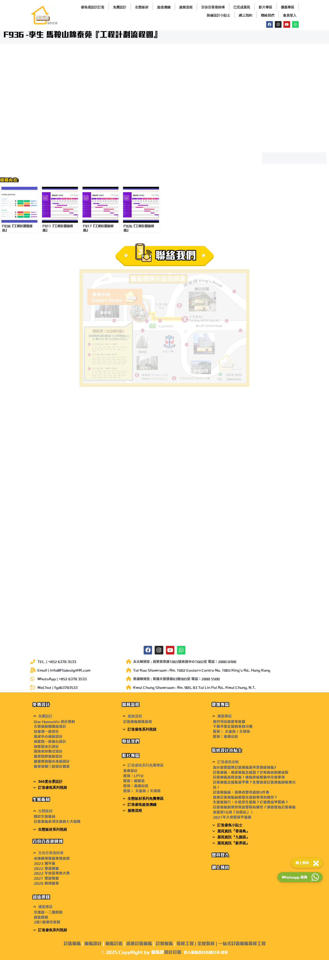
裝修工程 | (186, 943)
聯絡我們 (267, 15)
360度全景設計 (50, 781)
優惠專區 (287, 7)
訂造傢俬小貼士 (229, 825)
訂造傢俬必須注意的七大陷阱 (57, 821)
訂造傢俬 (72, 943)
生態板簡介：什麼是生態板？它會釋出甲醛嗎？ (250, 802)
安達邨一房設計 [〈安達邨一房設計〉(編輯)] (46, 731)
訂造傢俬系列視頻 (52, 787)
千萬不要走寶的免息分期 (233, 726)
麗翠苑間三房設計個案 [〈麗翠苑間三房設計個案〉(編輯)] (52, 766)
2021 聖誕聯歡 (46, 878)
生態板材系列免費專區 (146, 798)
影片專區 (265, 7)
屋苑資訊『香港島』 (233, 831)
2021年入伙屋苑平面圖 (232, 817)
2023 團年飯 (44, 863)
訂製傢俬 (164, 943)
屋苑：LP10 (133, 776)
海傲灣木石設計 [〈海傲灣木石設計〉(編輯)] (46, 746)
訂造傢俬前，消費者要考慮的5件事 (241, 792)
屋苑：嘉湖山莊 (135, 786)
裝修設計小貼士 (218, 15)
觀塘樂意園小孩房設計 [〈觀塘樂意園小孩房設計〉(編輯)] (52, 761)
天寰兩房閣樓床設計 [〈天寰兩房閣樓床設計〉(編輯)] (50, 726)
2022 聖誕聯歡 (46, 868)
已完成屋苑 (241, 7)
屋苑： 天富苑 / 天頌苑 (141, 791)
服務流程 (186, 7)
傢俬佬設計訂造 (92, 7)
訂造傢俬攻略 (228, 762)
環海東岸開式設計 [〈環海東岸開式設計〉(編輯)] (48, 751)
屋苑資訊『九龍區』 (233, 837)
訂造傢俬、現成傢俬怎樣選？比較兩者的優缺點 (250, 772)
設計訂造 (172, 952)
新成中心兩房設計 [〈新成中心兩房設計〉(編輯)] (48, 736)
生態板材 (141, 7)
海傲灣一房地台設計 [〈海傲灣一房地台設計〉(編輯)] (50, 741)
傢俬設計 (93, 943)
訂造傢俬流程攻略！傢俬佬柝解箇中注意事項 (249, 777)
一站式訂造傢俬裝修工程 (242, 943)
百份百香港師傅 (213, 7)
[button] (75, 716)
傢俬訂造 (114, 943)
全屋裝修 (206, 943)
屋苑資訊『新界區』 (233, 843)
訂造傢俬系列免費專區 (146, 765)
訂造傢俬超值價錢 (142, 804)
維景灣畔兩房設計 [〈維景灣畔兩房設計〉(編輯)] (48, 756)
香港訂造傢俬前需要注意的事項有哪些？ (245, 797)
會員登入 (289, 15)
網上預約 (245, 15)
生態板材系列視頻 (52, 829)
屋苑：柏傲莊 (134, 781)
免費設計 (119, 7)
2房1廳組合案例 (47, 922)
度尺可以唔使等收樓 (229, 721)
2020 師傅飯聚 (46, 883)
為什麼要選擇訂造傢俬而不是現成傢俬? (244, 767)
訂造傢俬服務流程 (137, 721)
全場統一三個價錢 (48, 912)
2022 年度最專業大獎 (52, 873)
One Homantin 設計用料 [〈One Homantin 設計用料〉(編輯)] (54, 721)
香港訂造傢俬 (139, 943)
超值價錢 (163, 7)
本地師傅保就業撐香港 (52, 858)
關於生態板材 (44, 816)
